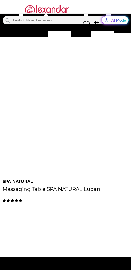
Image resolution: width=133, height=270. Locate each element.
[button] (96, 24)
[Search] (7, 20)
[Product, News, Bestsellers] (66, 20)
